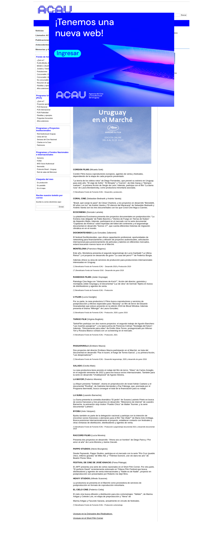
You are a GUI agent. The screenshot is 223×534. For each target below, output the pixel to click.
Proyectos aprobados (45, 104)
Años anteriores (43, 88)
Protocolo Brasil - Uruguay (46, 169)
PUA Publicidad (42, 112)
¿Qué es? (40, 60)
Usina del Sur (42, 137)
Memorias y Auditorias (47, 49)
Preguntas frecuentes (45, 118)
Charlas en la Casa (44, 142)
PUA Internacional (43, 110)
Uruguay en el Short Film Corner (88, 518)
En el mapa (41, 188)
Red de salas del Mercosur (47, 172)
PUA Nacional (42, 107)
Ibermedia (40, 166)
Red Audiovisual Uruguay (46, 134)
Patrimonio (41, 145)
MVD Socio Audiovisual (45, 164)
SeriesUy (40, 158)
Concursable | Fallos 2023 (46, 74)
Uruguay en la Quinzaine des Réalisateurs (93, 514)
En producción (42, 183)
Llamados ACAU (44, 35)
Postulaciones (42, 71)
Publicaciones (43, 40)
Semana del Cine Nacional (47, 139)
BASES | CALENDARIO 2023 (48, 66)
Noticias (40, 30)
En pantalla (41, 185)
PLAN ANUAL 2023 (44, 63)
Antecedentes (42, 45)
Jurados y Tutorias (44, 69)
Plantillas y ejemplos (44, 86)
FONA (39, 161)
